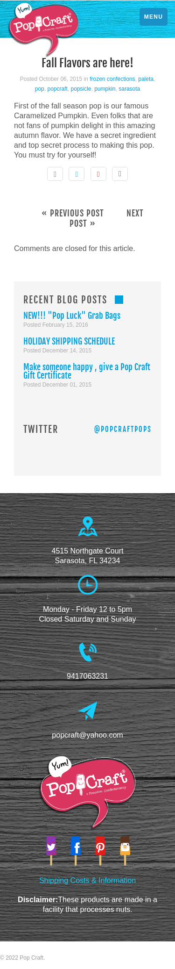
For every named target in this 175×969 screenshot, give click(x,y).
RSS (119, 299)
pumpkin (104, 89)
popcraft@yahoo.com (87, 735)
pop (39, 89)
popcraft (57, 89)
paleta (146, 79)
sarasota (129, 89)
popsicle (80, 89)
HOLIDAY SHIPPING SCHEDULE (69, 341)
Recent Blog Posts (65, 300)
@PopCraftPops (123, 429)
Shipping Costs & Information (87, 880)
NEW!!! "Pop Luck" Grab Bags (71, 315)
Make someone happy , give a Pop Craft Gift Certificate (86, 371)
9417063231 (87, 676)
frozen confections (112, 79)
